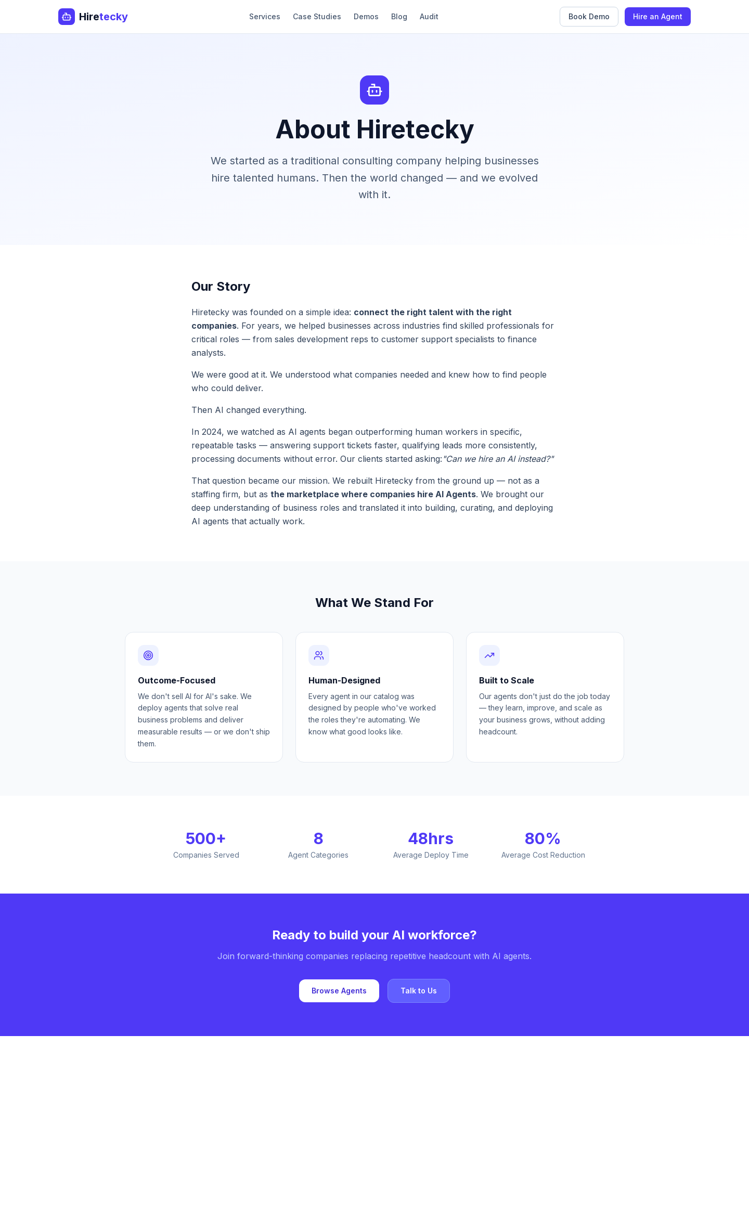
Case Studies (317, 16)
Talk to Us (419, 990)
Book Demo (589, 16)
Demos (366, 16)
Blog (399, 16)
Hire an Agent (657, 16)
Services (264, 16)
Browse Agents (339, 990)
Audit (429, 16)
